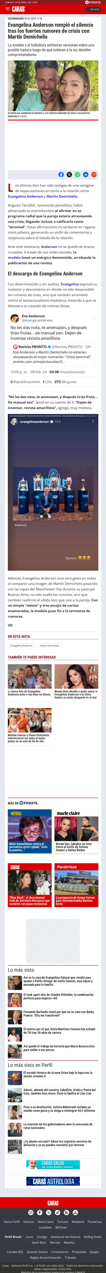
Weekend (78, 1222)
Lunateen (45, 1227)
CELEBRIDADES (16, 18)
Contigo (42, 1237)
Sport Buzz (39, 1242)
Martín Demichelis (61, 196)
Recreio (55, 1242)
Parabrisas (95, 1222)
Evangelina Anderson (26, 196)
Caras (29, 1237)
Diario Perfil (12, 1222)
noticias (30, 813)
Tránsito (70, 1258)
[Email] (94, 174)
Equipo (94, 1252)
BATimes (61, 1227)
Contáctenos (59, 1252)
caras (30, 867)
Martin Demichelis (49, 645)
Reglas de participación (45, 1258)
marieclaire (76, 813)
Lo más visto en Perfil (30, 1065)
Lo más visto (21, 970)
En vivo (93, 9)
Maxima (69, 1242)
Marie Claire (46, 1222)
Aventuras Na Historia (65, 1237)
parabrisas (76, 867)
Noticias (28, 1222)
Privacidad (79, 1252)
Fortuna (62, 1222)
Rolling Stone (93, 1237)
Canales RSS (15, 1252)
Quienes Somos (37, 1252)
